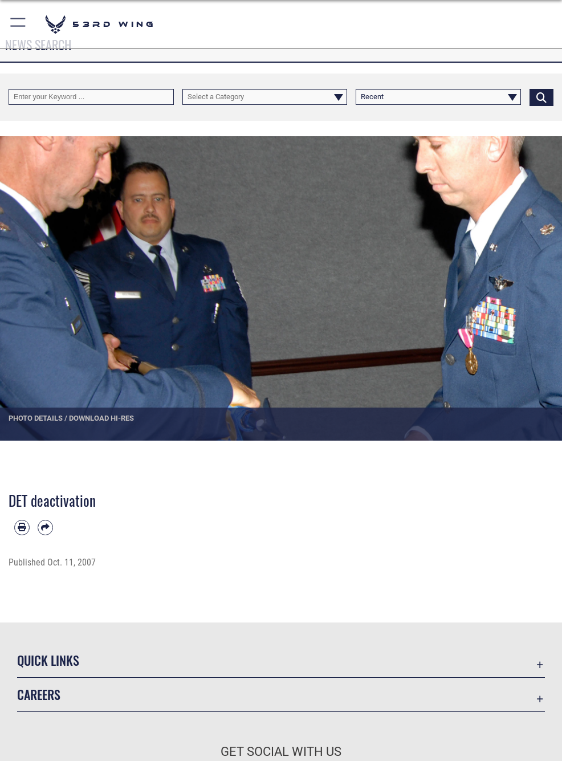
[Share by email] (45, 527)
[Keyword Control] (91, 97)
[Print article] (22, 527)
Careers (38, 694)
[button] (18, 24)
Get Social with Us (281, 751)
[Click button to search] (541, 97)
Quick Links (48, 660)
